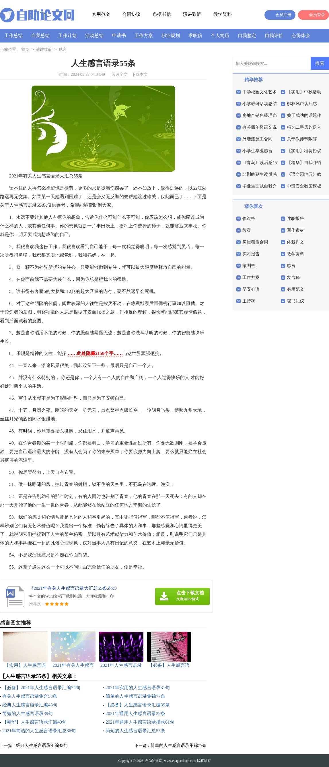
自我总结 (40, 35)
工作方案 (144, 35)
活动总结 (94, 35)
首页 (25, 50)
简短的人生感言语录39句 (27, 713)
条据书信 (162, 14)
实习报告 (251, 254)
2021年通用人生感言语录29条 (135, 713)
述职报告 (295, 218)
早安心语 (251, 289)
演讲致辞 (192, 14)
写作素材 (295, 230)
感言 (63, 50)
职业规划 (170, 35)
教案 (246, 230)
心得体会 (301, 35)
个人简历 (220, 35)
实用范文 (101, 14)
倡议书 (248, 218)
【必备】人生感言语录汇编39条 (138, 704)
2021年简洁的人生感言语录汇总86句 (39, 730)
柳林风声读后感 (302, 103)
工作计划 (67, 35)
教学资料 (222, 14)
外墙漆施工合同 (257, 139)
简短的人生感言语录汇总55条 (135, 730)
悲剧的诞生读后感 (259, 174)
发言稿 (293, 277)
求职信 (195, 35)
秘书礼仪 (295, 301)
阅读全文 (120, 74)
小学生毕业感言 (257, 150)
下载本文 (140, 74)
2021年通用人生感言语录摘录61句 (140, 722)
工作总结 (13, 35)
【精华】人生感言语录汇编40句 (34, 722)
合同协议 (131, 14)
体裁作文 (295, 242)
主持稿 (248, 301)
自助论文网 (153, 761)
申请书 (119, 35)
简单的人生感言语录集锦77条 (135, 696)
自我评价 (274, 35)
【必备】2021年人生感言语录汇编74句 (41, 687)
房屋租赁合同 (255, 242)
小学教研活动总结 (259, 103)
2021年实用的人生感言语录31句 (138, 687)
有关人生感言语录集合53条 (29, 696)
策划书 (248, 265)
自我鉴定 (247, 35)
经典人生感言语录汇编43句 (29, 704)
